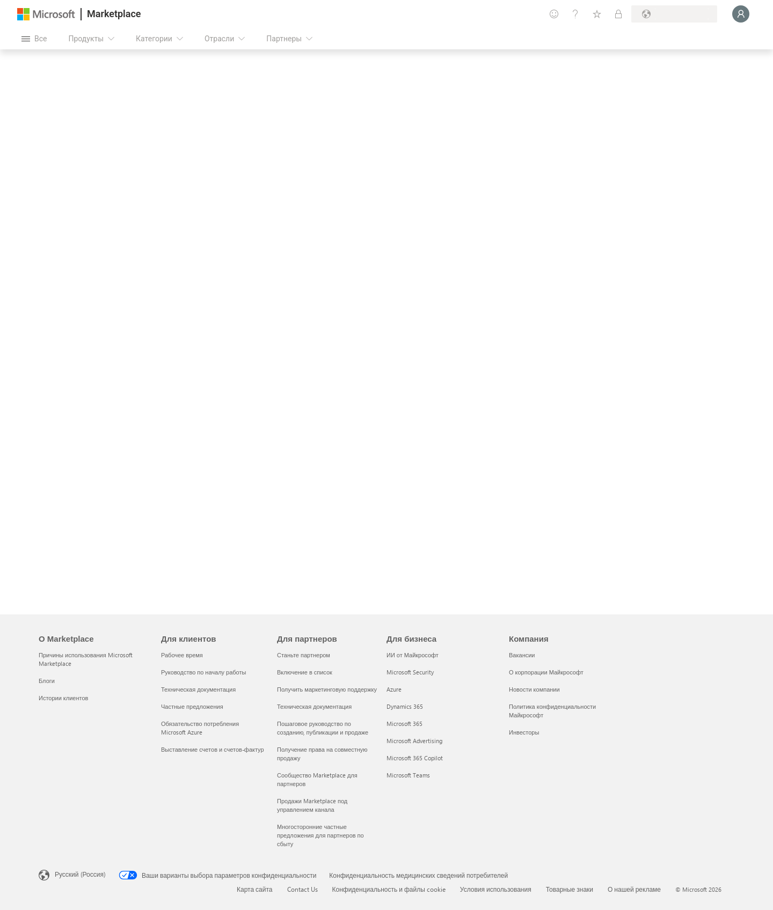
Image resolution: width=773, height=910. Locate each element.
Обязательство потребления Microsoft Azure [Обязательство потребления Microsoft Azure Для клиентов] (200, 728)
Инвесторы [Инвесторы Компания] (524, 732)
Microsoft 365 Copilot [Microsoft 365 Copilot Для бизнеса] (414, 758)
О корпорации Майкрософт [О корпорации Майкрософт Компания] (546, 672)
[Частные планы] (618, 14)
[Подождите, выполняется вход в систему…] (741, 14)
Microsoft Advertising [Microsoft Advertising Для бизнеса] (414, 741)
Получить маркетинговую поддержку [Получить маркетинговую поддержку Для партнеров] (327, 689)
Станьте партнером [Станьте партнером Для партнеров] (303, 655)
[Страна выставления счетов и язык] (674, 14)
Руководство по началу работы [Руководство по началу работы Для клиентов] (203, 672)
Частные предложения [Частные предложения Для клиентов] (192, 706)
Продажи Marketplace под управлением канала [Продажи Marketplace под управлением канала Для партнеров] (312, 805)
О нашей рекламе (634, 889)
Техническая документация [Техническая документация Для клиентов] (198, 689)
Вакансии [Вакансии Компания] (522, 655)
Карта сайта (255, 889)
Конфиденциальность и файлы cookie (389, 889)
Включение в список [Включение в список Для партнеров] (304, 672)
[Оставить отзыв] (554, 14)
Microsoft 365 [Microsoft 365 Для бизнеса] (404, 724)
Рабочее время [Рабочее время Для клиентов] (182, 655)
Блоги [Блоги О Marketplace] (47, 681)
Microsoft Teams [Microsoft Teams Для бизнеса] (408, 775)
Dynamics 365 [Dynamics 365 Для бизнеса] (404, 706)
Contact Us (302, 889)
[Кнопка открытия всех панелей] (34, 38)
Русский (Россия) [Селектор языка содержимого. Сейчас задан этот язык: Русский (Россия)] (80, 874)
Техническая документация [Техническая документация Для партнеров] (314, 706)
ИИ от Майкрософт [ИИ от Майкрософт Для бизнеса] (412, 655)
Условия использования (495, 889)
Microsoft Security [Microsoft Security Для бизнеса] (410, 672)
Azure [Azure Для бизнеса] (394, 689)
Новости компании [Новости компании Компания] (534, 689)
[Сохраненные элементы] (597, 14)
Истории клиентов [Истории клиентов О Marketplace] (63, 698)
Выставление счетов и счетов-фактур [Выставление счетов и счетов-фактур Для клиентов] (212, 749)
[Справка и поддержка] (575, 14)
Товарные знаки (569, 889)
